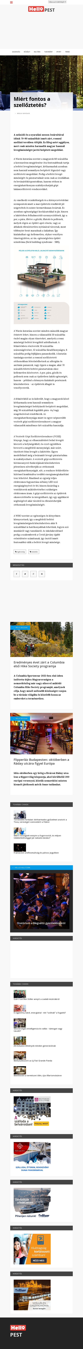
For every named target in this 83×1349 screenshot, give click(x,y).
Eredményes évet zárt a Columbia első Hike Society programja (39, 664)
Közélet (27, 52)
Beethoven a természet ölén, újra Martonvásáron (38, 1075)
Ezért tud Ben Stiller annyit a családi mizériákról (36, 999)
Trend (67, 52)
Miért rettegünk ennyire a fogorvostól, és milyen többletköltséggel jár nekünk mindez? (37, 836)
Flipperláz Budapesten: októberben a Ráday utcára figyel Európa (41, 761)
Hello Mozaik (22, 113)
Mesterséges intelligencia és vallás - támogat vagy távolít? (38, 1029)
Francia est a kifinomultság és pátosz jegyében (36, 852)
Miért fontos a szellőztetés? (32, 101)
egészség (20, 552)
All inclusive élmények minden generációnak (35, 1045)
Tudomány (48, 52)
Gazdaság (16, 52)
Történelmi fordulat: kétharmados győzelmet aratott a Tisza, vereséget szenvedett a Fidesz (40, 820)
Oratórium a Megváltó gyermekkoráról (41, 923)
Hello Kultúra (21, 867)
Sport (58, 52)
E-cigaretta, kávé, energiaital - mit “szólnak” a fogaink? (40, 1012)
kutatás (34, 552)
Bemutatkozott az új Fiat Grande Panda (33, 1060)
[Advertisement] (41, 30)
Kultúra (37, 52)
